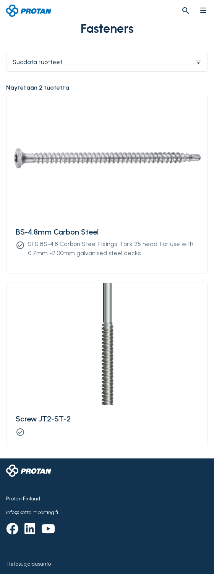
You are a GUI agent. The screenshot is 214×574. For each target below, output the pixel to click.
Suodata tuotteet (107, 62)
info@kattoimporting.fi (32, 512)
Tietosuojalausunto (28, 564)
